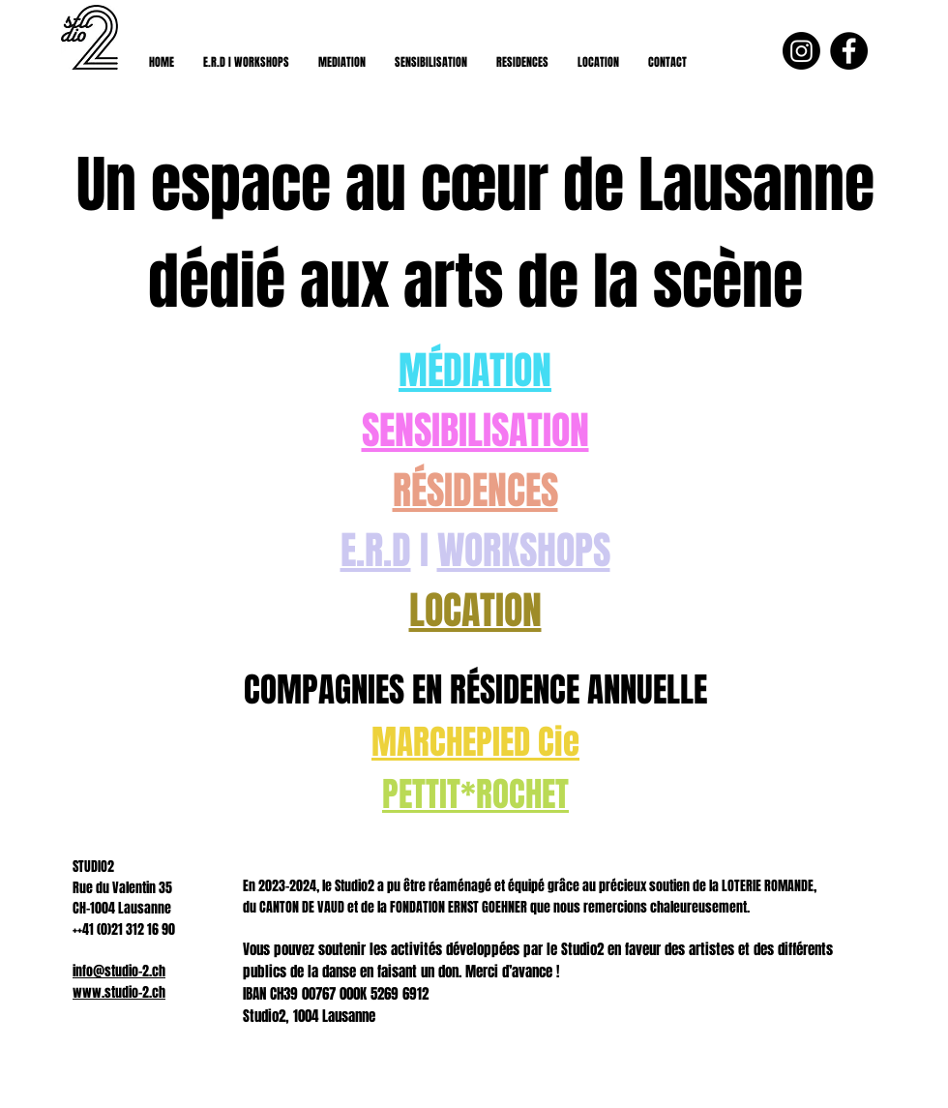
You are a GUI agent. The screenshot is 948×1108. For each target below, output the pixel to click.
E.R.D (376, 550)
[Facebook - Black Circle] (849, 51)
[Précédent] (109, 595)
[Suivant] (839, 595)
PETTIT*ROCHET (475, 794)
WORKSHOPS (523, 550)
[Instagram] (801, 51)
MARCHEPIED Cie (475, 742)
